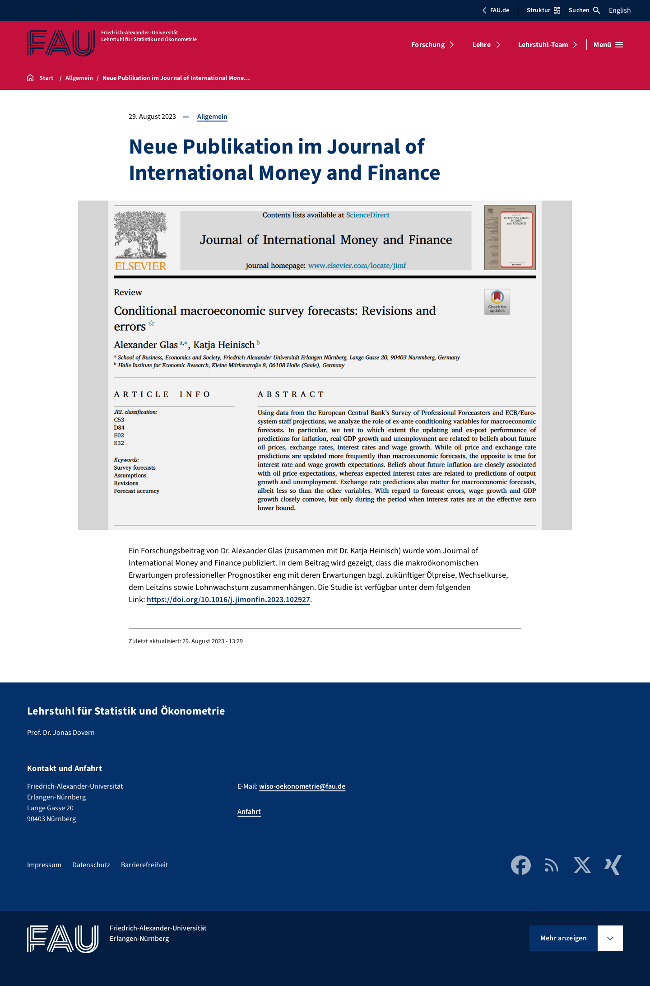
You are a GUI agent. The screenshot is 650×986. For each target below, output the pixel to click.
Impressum (44, 865)
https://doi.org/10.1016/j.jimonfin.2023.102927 (229, 599)
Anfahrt (249, 812)
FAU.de (496, 10)
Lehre (482, 45)
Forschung (428, 45)
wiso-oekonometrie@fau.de (302, 786)
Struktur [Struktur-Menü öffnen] (543, 10)
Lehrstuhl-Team (543, 45)
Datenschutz (91, 865)
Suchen (584, 10)
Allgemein (212, 116)
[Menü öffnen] (608, 45)
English (620, 10)
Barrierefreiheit (144, 865)
